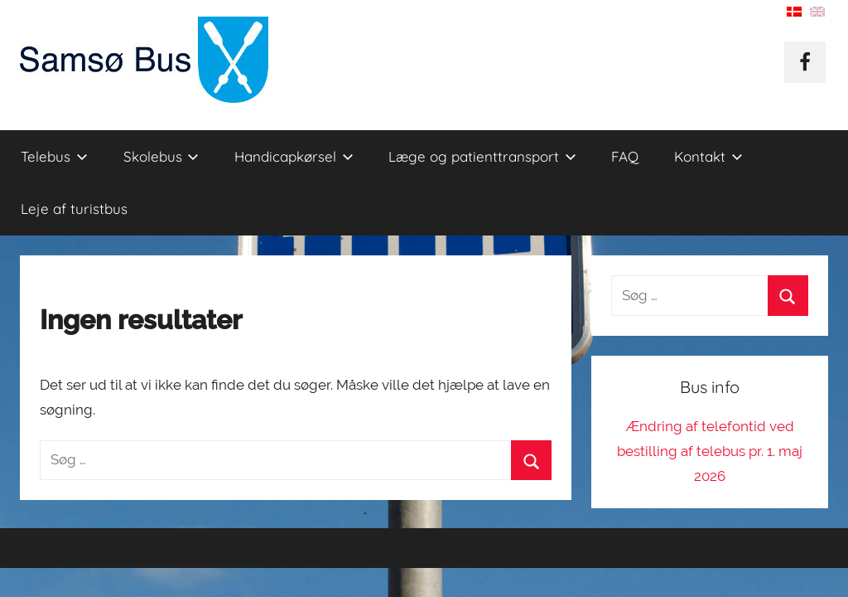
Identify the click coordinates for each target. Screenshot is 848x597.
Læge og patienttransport (482, 156)
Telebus (54, 156)
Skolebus (161, 156)
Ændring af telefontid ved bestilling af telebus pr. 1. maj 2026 (709, 451)
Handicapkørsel (294, 156)
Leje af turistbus (74, 208)
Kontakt (708, 156)
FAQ (624, 156)
